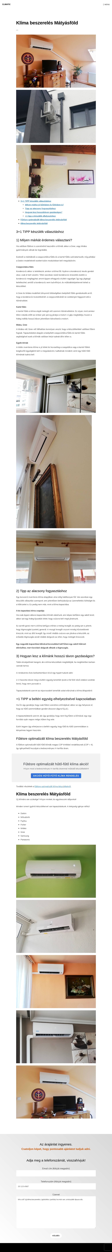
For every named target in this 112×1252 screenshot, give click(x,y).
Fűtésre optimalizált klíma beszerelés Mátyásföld (44, 219)
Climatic (6, 4)
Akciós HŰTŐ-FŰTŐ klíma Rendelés (56, 776)
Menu (107, 4)
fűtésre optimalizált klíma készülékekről (53, 786)
